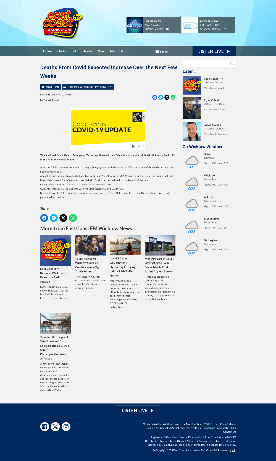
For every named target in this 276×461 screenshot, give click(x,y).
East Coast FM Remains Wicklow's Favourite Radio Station (55, 259)
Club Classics (152, 25)
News (88, 51)
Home (47, 51)
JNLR (233, 427)
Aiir (233, 450)
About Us (116, 51)
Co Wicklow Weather (203, 146)
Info (75, 51)
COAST (208, 424)
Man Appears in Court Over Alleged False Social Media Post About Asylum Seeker (160, 254)
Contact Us (229, 431)
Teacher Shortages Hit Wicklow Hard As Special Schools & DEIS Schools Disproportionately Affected (55, 336)
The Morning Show (191, 424)
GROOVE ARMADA (210, 28)
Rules (149, 427)
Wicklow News (171, 424)
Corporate (222, 427)
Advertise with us (191, 427)
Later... (189, 71)
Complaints (209, 427)
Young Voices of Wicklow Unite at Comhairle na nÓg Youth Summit (90, 254)
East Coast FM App (225, 424)
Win (101, 51)
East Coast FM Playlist (166, 427)
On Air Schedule (152, 424)
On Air (62, 51)
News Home (52, 86)
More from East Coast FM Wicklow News (90, 86)
